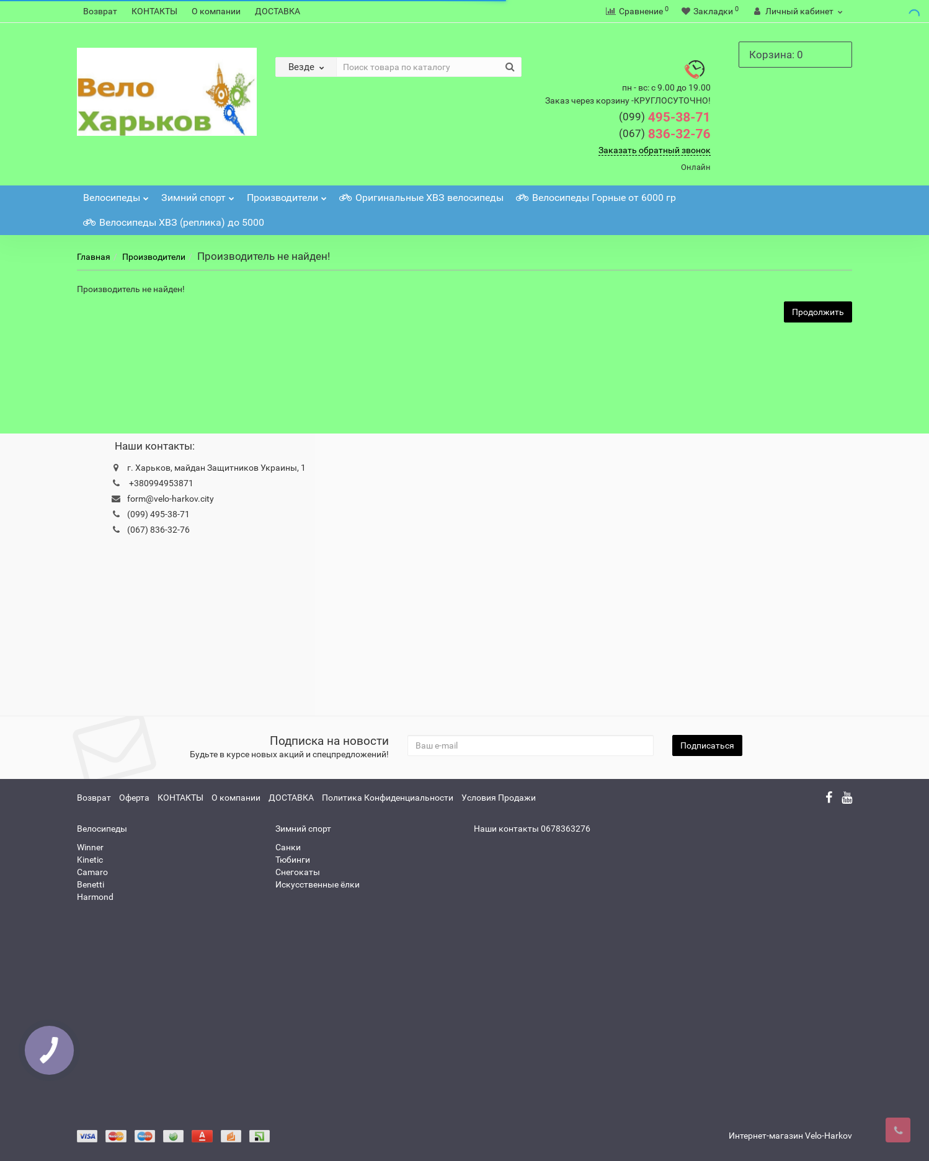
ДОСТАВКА (277, 11)
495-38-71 (665, 117)
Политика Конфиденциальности (387, 798)
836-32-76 (665, 134)
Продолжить (818, 312)
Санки (288, 847)
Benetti (90, 884)
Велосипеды (116, 194)
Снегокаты (297, 872)
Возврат (100, 11)
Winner (90, 847)
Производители (287, 194)
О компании (216, 11)
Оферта (134, 798)
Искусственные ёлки (317, 884)
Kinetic (90, 860)
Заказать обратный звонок (654, 150)
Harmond (95, 897)
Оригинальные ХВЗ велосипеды (421, 197)
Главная (93, 257)
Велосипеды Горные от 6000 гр (596, 197)
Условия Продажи (498, 798)
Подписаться (707, 745)
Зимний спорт (197, 194)
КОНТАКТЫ (154, 11)
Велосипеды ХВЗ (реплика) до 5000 (173, 222)
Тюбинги (292, 860)
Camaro (92, 872)
